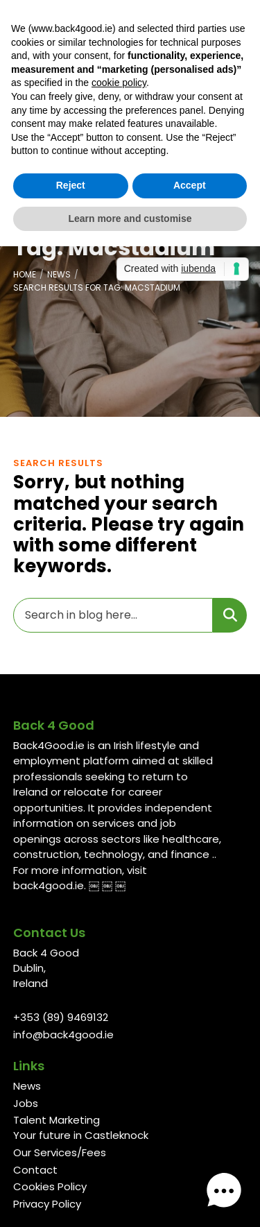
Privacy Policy (47, 1203)
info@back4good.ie (63, 1034)
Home (24, 274)
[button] (224, 1191)
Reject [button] (70, 185)
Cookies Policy (50, 1186)
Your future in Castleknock (80, 1135)
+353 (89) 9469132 (60, 1017)
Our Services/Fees (59, 1152)
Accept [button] (189, 185)
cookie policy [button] (119, 82)
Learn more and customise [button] (129, 218)
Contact (35, 1169)
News (59, 274)
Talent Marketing (56, 1120)
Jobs (25, 1103)
